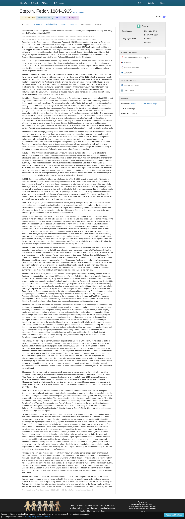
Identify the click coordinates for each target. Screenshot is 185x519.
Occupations (86, 24)
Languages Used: (129, 39)
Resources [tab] (38, 24)
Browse (46, 3)
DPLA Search (127, 91)
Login (162, 3)
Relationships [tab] (51, 24)
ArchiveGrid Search (130, 85)
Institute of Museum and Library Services (142, 507)
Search (34, 3)
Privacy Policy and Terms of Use (37, 517)
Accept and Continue (174, 515)
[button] (151, 3)
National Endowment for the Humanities (142, 509)
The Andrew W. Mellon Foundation (142, 504)
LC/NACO (126, 73)
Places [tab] (63, 24)
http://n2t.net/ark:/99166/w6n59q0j (144, 104)
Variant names (78, 12)
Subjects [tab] (73, 24)
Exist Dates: (127, 31)
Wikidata (126, 62)
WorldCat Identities (130, 67)
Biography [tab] (25, 24)
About (141, 3)
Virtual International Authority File (135, 57)
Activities (98, 24)
